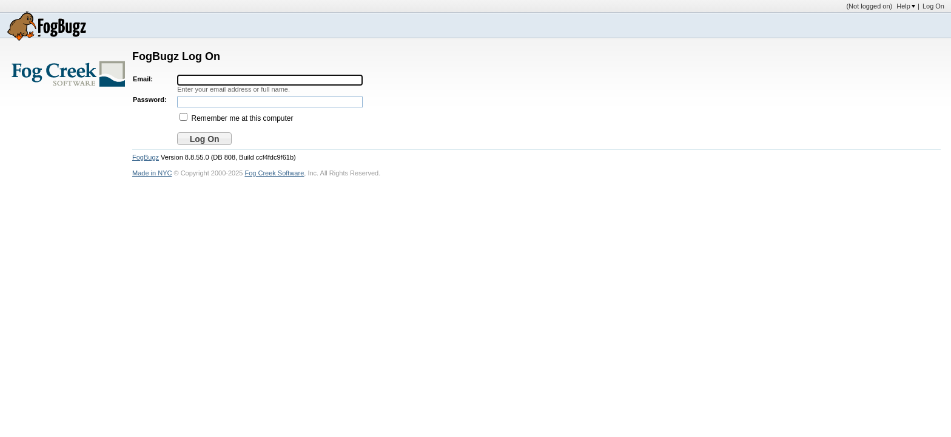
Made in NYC (152, 173)
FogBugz (145, 157)
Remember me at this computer (242, 118)
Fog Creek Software (274, 173)
